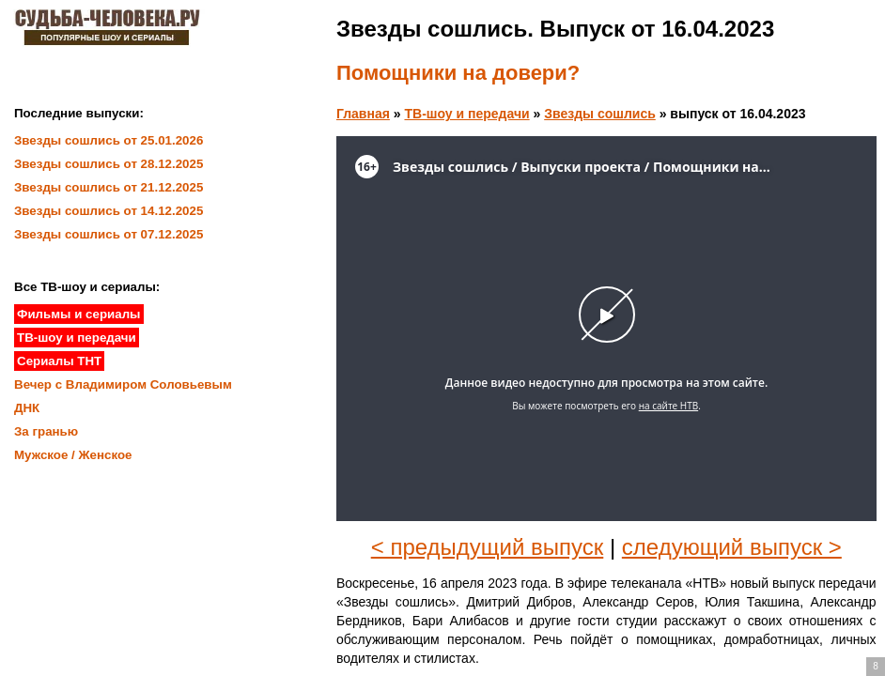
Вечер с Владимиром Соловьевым (123, 384)
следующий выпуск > (732, 547)
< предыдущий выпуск (487, 547)
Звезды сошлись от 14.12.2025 (108, 211)
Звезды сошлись (600, 113)
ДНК (26, 408)
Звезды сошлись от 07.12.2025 (108, 234)
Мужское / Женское (73, 455)
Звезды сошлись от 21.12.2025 (108, 187)
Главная (363, 113)
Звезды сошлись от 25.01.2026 (108, 140)
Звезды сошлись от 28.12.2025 (108, 164)
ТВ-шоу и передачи (466, 113)
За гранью (46, 431)
